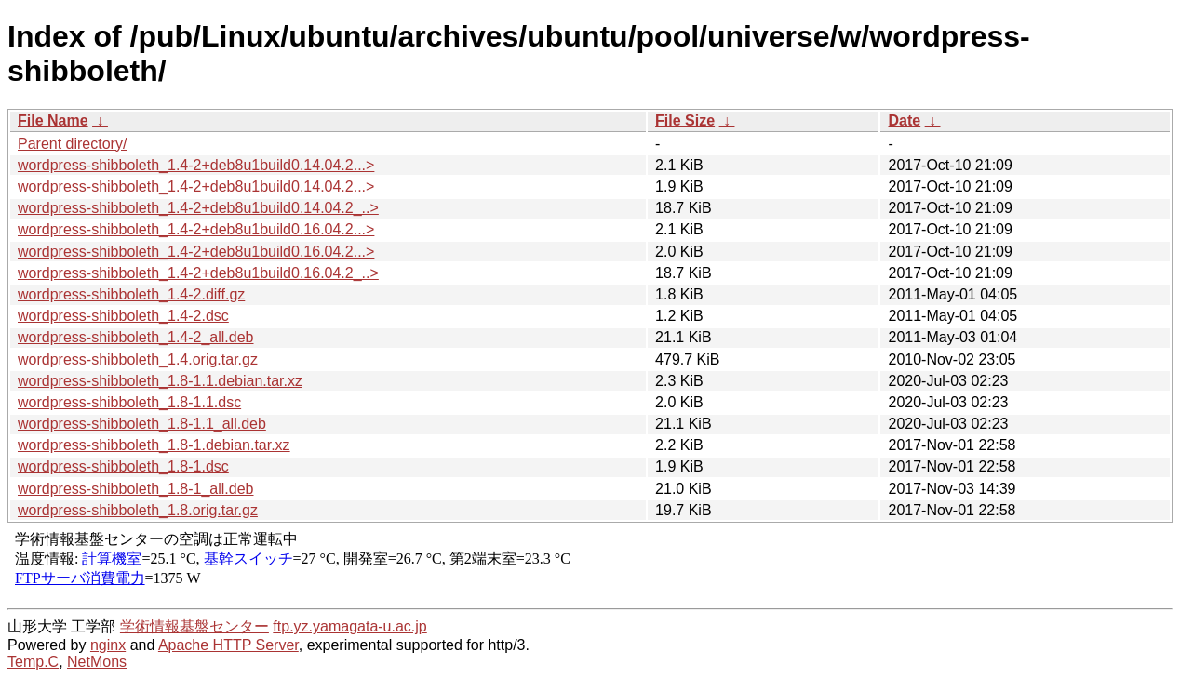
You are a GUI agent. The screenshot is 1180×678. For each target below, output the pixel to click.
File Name (53, 120)
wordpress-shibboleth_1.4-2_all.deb (136, 337)
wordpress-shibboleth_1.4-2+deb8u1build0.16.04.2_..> (198, 273)
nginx (108, 645)
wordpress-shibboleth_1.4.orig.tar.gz (138, 359)
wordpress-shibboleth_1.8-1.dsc (123, 466)
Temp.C (33, 662)
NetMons (97, 662)
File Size (685, 120)
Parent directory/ (72, 144)
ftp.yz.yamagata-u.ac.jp (349, 626)
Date (904, 120)
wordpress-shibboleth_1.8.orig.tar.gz (138, 510)
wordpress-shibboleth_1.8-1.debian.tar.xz (154, 445)
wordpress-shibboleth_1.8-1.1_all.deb (142, 424)
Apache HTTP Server (228, 645)
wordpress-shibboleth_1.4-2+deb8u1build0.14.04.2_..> (198, 208)
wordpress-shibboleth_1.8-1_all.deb (136, 489)
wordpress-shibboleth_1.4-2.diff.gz (131, 294)
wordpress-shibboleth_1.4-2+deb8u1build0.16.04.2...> (196, 229)
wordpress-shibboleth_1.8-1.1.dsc (129, 402)
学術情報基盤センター (194, 626)
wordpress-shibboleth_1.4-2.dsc (123, 316)
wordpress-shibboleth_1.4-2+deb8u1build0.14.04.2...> (196, 165)
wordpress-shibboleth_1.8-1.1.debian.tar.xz (160, 381)
